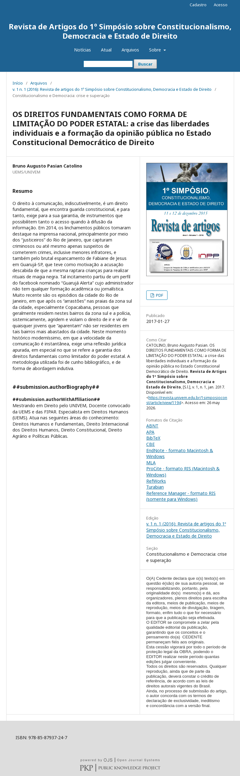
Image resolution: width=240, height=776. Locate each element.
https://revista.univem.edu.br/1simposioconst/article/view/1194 (186, 400)
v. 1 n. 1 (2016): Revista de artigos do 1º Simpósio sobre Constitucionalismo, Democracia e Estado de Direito (112, 89)
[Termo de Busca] (108, 64)
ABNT (152, 426)
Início (17, 83)
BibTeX (153, 438)
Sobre (155, 50)
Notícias (82, 50)
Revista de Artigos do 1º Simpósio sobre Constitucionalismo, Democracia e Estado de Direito (120, 31)
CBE (150, 444)
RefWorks (156, 481)
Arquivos (130, 50)
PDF (159, 295)
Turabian (155, 487)
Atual (106, 50)
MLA (151, 463)
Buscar (145, 64)
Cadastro (198, 4)
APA (150, 432)
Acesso (221, 4)
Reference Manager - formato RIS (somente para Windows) (181, 496)
